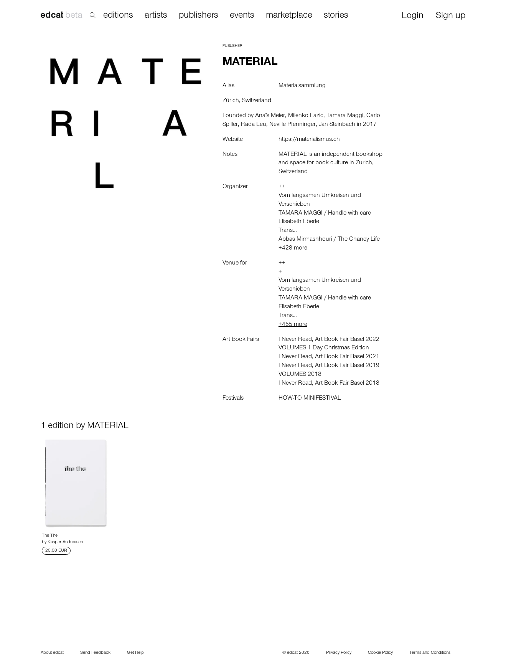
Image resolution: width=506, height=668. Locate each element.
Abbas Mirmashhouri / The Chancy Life (329, 239)
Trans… (288, 231)
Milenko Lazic (305, 116)
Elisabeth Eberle (299, 222)
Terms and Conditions (429, 653)
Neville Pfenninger (292, 125)
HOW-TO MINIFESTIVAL (310, 398)
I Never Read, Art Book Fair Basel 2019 (329, 366)
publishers (198, 16)
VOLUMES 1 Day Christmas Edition (324, 348)
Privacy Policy (338, 653)
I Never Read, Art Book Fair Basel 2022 (329, 340)
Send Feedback (95, 653)
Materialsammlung (302, 86)
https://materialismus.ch (309, 140)
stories (336, 16)
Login (413, 16)
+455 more (293, 325)
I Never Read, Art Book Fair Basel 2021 (329, 357)
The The (50, 536)
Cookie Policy (380, 653)
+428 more (293, 248)
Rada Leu (253, 125)
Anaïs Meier (270, 116)
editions (118, 16)
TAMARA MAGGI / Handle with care (325, 213)
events (242, 16)
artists (156, 16)
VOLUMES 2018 (300, 375)
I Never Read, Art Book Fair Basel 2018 (329, 383)
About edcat (52, 653)
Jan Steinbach (337, 125)
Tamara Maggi (344, 116)
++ (282, 187)
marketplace (289, 16)
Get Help (135, 653)
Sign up (450, 16)
